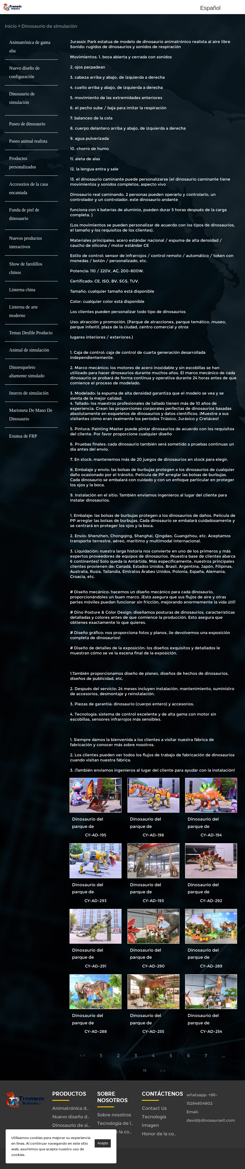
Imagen (150, 1125)
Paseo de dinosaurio (27, 123)
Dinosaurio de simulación (49, 26)
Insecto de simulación (29, 393)
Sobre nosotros (114, 1114)
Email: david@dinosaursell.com (211, 1116)
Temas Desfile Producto (31, 332)
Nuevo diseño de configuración (87, 1116)
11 (144, 1071)
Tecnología (154, 1116)
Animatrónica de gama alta (82, 1108)
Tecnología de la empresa (125, 1123)
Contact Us (154, 1108)
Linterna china (22, 289)
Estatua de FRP (23, 436)
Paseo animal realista (28, 141)
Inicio (11, 26)
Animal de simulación (29, 350)
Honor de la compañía (121, 1131)
